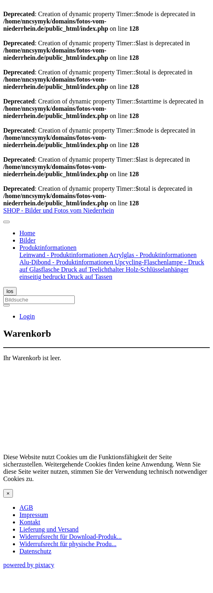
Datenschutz (35, 551)
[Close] (8, 493)
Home (27, 233)
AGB (26, 507)
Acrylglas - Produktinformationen (153, 254)
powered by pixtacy (28, 564)
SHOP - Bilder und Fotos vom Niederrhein (58, 210)
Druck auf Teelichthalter (93, 269)
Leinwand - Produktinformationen (64, 254)
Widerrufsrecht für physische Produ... (67, 543)
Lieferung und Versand (48, 529)
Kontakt (29, 522)
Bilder (27, 240)
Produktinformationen (47, 247)
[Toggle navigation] (6, 222)
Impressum (33, 514)
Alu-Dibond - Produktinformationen (67, 262)
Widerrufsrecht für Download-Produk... (70, 536)
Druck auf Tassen (89, 276)
